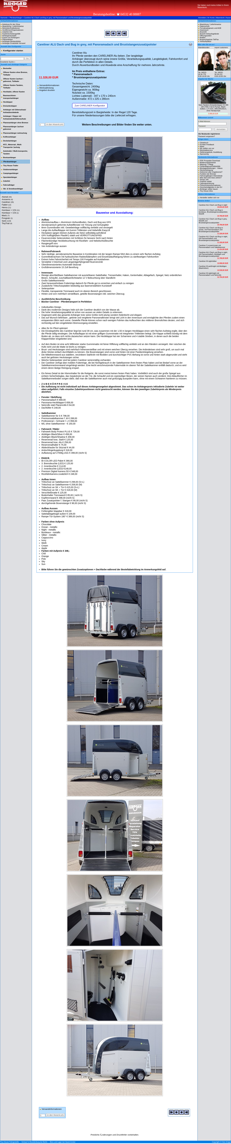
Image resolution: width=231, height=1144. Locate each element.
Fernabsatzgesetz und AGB (210, 28)
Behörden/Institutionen (11, 28)
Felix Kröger (226, 1142)
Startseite (4, 18)
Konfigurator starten (13, 50)
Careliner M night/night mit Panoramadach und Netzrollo (210, 274)
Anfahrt (202, 38)
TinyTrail (7, 223)
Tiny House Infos (206, 191)
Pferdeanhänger (16, 18)
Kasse (228, 18)
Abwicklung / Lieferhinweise (13, 26)
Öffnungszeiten (206, 36)
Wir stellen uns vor (207, 148)
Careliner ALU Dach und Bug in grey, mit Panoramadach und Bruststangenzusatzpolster (58, 18)
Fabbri (6, 205)
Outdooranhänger (10, 169)
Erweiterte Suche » (7, 62)
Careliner (8, 202)
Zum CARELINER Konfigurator (90, 105)
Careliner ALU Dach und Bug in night (213, 205)
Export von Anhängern (11, 38)
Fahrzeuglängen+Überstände (211, 176)
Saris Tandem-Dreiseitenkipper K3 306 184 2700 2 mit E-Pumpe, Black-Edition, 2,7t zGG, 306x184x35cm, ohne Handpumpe (213, 108)
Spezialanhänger (10, 177)
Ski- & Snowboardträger (13, 189)
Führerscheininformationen (210, 185)
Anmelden (202, 18)
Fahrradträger (9, 185)
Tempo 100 (204, 180)
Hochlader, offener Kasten (14, 92)
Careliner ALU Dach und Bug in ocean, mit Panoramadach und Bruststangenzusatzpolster (211, 229)
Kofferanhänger (9, 137)
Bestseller (7, 68)
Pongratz (7, 218)
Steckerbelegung (206, 170)
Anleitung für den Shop (11, 24)
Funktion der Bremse (208, 174)
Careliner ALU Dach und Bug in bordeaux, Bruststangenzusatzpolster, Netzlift (213, 212)
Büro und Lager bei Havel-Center (62, 1142)
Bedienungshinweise (208, 162)
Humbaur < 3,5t (11, 210)
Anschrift (203, 32)
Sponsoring (204, 154)
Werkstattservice (206, 150)
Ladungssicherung (207, 183)
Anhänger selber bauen (209, 189)
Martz (5, 215)
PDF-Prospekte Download (210, 161)
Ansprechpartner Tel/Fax (209, 39)
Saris (6, 221)
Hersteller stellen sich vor (209, 198)
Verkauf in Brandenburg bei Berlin (34, 1142)
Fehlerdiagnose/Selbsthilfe (210, 166)
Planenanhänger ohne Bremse (15, 123)
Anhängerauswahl (9, 36)
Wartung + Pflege (206, 164)
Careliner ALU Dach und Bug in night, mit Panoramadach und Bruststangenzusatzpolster (213, 238)
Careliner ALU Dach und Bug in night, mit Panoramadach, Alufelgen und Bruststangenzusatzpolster (213, 254)
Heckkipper (7, 102)
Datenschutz (204, 26)
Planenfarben (7, 39)
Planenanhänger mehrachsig (15, 133)
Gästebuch (204, 143)
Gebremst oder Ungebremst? (211, 172)
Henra (6, 207)
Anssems (7, 199)
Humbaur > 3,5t (10, 213)
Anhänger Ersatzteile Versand (13, 43)
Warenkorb (220, 18)
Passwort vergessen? (206, 136)
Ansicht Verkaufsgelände (209, 34)
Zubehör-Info (7, 32)
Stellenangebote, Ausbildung (211, 152)
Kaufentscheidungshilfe (11, 34)
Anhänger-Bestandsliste (11, 41)
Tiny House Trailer (10, 165)
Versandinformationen (48, 85)
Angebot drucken (46, 90)
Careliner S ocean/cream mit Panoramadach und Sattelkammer (212, 246)
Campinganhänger (10, 173)
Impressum (204, 30)
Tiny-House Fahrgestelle (9, 1142)
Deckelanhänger (10, 141)
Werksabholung (45, 88)
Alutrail (7, 197)
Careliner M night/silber (208, 261)
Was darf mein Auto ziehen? (211, 178)
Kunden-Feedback (207, 144)
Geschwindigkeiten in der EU (211, 187)
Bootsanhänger (9, 157)
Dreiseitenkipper (10, 106)
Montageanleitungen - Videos (211, 168)
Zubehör (6, 181)
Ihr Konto (211, 18)
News (202, 146)
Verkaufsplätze (205, 41)
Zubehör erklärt (206, 181)
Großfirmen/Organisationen (12, 30)
